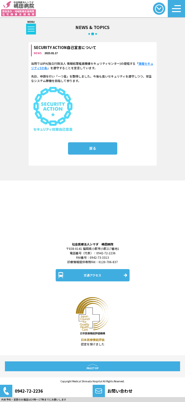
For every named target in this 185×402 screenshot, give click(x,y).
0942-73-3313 (99, 257)
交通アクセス (92, 275)
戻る (92, 148)
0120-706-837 (108, 262)
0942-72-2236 (106, 253)
